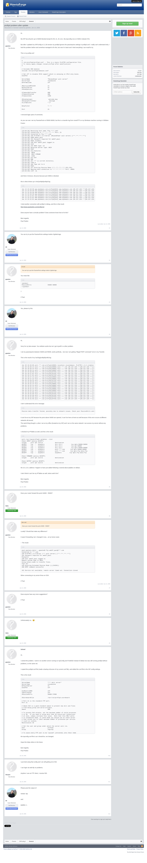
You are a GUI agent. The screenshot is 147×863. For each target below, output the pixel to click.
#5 (109, 486)
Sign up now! (127, 23)
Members (32, 12)
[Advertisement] (127, 108)
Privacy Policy (139, 849)
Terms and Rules (131, 849)
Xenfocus (15, 846)
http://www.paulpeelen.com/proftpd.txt (32, 207)
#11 (109, 781)
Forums (23, 12)
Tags (15, 12)
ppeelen (28, 27)
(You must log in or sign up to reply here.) (101, 819)
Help (124, 846)
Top (139, 846)
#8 (109, 614)
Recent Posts (22, 16)
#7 (109, 588)
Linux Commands (43, 12)
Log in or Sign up (136, 1)
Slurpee (7, 774)
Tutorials (8, 12)
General (15, 27)
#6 (109, 516)
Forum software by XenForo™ (18, 849)
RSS (142, 846)
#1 (109, 228)
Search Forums (11, 16)
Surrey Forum (140, 852)
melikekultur (138, 76)
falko (7, 506)
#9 (109, 643)
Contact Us (118, 846)
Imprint (129, 846)
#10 (109, 755)
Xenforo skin (8, 846)
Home (134, 846)
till (6, 247)
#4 (109, 334)
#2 (109, 260)
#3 (109, 302)
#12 (109, 813)
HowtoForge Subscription (59, 12)
